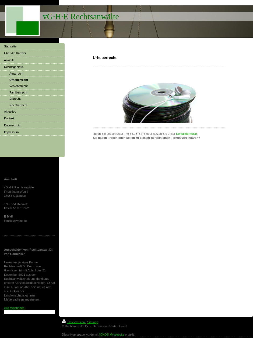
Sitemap (92, 322)
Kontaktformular (186, 133)
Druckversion (74, 322)
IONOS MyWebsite (111, 334)
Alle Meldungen (14, 307)
